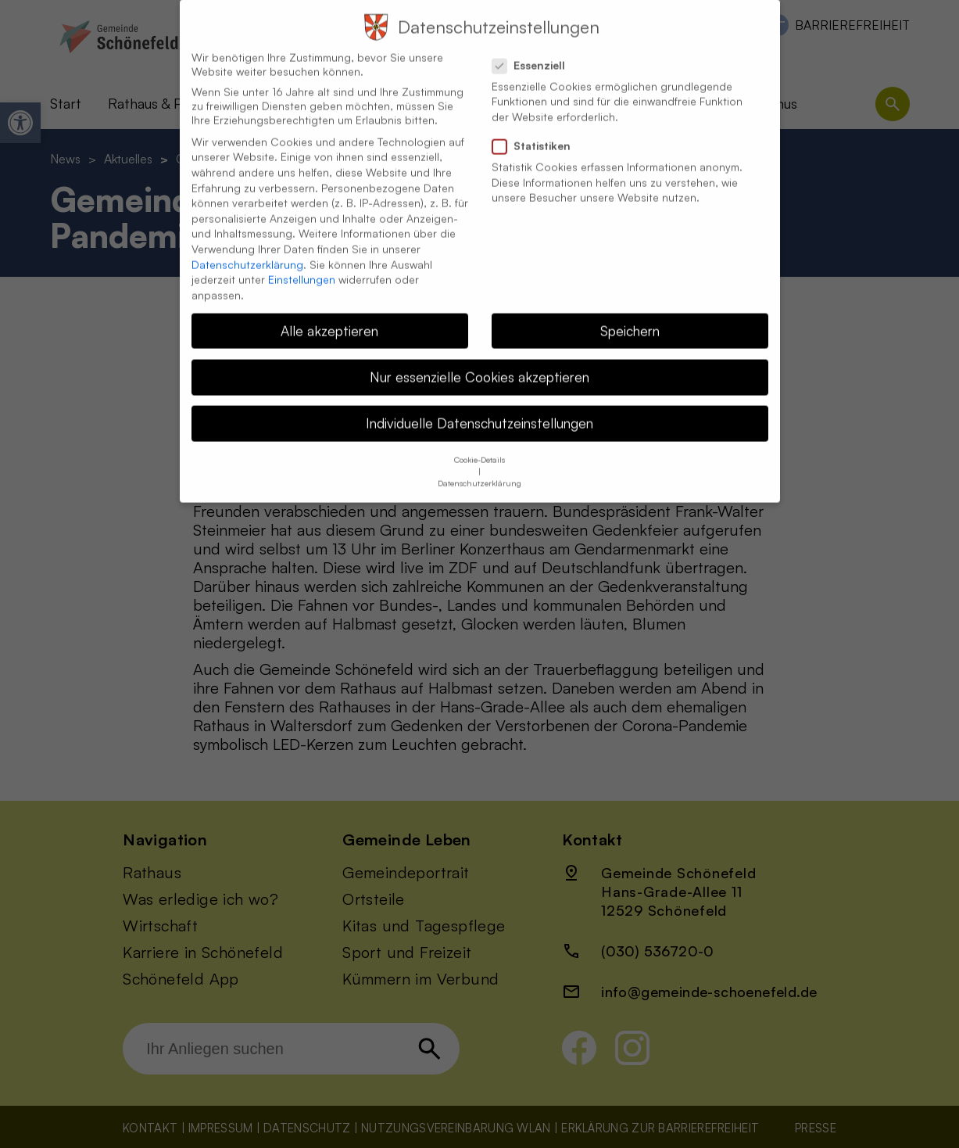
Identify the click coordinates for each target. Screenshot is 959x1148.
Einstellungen (301, 264)
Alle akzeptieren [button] (329, 316)
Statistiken (538, 131)
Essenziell (535, 51)
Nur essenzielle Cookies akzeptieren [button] (479, 362)
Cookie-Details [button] (479, 445)
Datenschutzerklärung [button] (479, 469)
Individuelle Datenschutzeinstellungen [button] (479, 408)
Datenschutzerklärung (247, 250)
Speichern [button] (630, 316)
